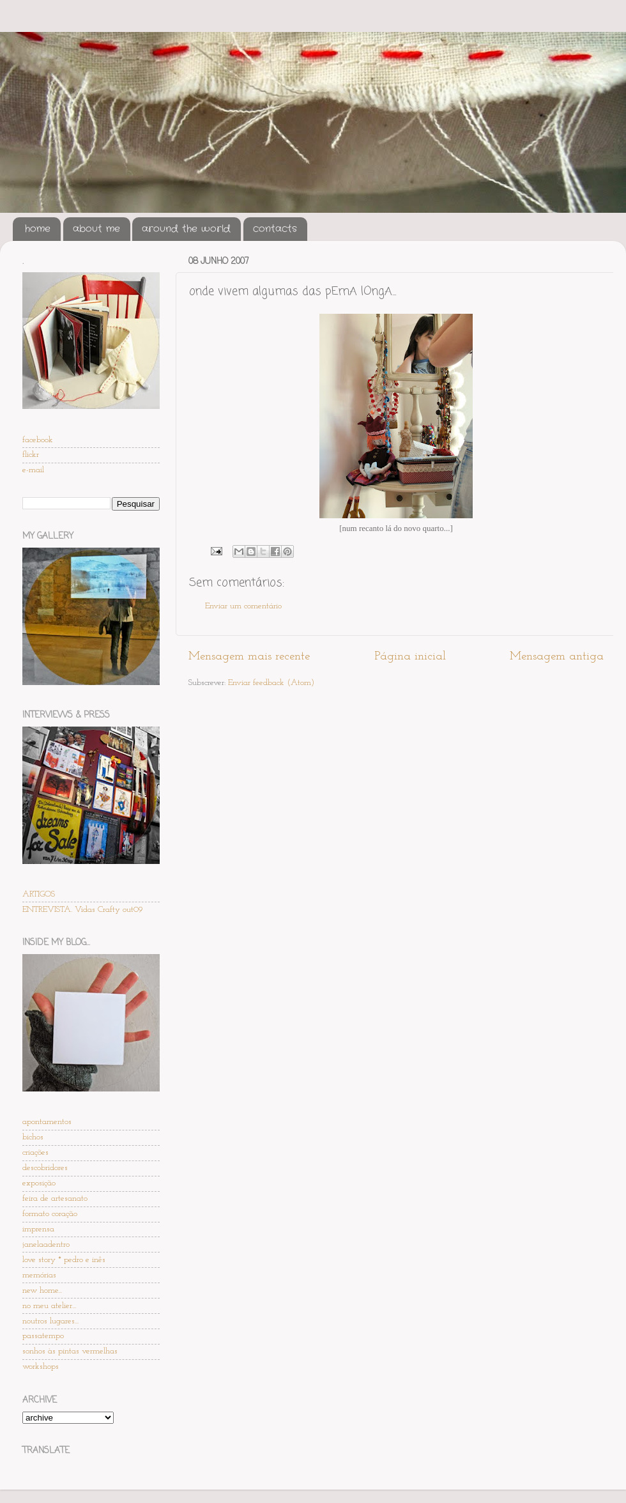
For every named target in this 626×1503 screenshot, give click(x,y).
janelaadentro (46, 1244)
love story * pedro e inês (63, 1260)
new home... (42, 1290)
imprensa (38, 1229)
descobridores (45, 1168)
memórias (39, 1275)
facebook (37, 440)
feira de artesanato (55, 1198)
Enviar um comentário (243, 606)
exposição (39, 1183)
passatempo (43, 1336)
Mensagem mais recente (249, 657)
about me (96, 229)
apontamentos (47, 1122)
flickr (30, 455)
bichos (32, 1137)
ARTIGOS (38, 894)
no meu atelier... (49, 1306)
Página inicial (410, 657)
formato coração (49, 1214)
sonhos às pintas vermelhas (70, 1351)
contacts (275, 229)
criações (35, 1152)
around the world (186, 229)
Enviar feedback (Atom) (271, 683)
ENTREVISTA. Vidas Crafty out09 (82, 910)
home (37, 229)
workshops (40, 1366)
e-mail (33, 470)
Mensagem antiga (557, 657)
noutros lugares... (50, 1321)
